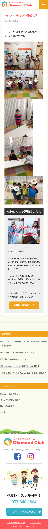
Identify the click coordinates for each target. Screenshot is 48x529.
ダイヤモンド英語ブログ (10, 400)
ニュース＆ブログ (7, 406)
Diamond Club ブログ (9, 394)
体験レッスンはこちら (24, 305)
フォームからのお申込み (27, 511)
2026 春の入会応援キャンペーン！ (14, 359)
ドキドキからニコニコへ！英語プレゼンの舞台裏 (19, 366)
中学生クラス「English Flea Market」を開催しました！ (23, 373)
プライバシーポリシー (16, 522)
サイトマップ (35, 522)
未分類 (2, 411)
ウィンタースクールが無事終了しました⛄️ (17, 352)
